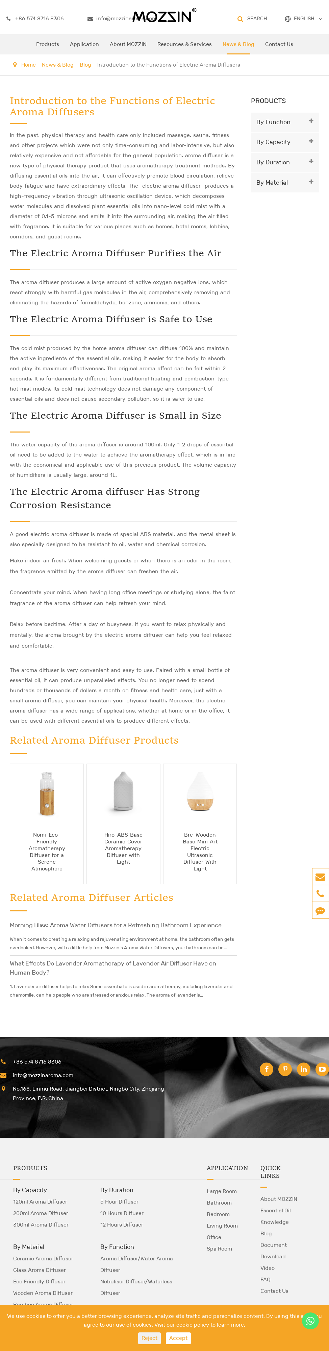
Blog (85, 65)
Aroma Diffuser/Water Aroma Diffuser (136, 1264)
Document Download (273, 1251)
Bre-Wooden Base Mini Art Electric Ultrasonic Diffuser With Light (200, 852)
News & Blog (238, 47)
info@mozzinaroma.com (122, 18)
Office (214, 1237)
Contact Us (279, 47)
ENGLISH (304, 18)
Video (267, 1268)
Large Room (222, 1191)
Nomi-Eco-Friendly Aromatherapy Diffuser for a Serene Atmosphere (47, 852)
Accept (178, 1338)
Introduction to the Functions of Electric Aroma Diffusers (168, 65)
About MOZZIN (128, 47)
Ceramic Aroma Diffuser (43, 1258)
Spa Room (219, 1248)
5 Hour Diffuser (119, 1201)
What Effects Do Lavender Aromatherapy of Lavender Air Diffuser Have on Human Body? (113, 968)
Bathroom (219, 1202)
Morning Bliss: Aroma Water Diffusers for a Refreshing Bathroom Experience (116, 925)
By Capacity (273, 142)
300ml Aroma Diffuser (41, 1224)
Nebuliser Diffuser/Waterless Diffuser (136, 1287)
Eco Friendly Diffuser (39, 1281)
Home (28, 65)
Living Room (222, 1225)
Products (47, 47)
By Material (272, 182)
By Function (273, 122)
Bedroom (218, 1214)
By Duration (273, 162)
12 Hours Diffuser (121, 1224)
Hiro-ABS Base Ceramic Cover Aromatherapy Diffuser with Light (123, 848)
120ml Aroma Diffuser (40, 1201)
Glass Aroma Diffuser (39, 1270)
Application (84, 47)
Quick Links (270, 1172)
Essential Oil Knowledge (275, 1216)
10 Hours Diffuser (122, 1213)
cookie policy (192, 1325)
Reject (149, 1338)
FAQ (265, 1279)
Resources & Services (184, 47)
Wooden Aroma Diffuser (43, 1293)
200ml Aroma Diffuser (40, 1213)
